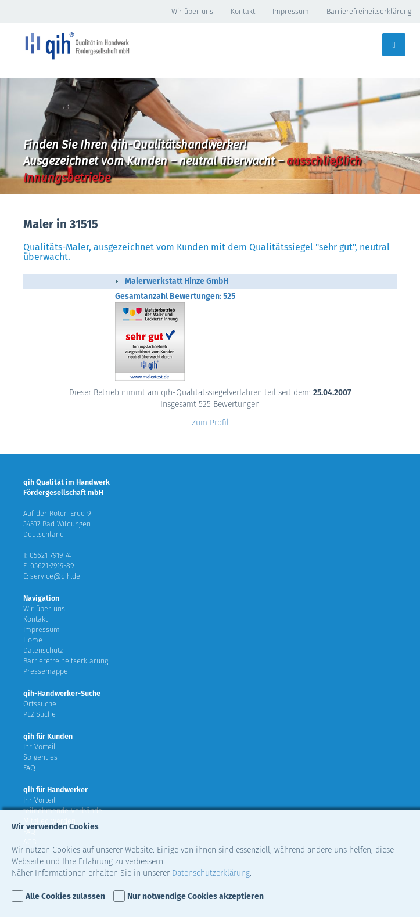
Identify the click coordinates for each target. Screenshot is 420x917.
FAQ (29, 767)
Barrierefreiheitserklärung (368, 11)
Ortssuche (39, 703)
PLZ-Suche (39, 714)
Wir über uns (192, 11)
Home (32, 640)
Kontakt (243, 11)
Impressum (290, 11)
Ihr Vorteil (39, 746)
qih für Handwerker (55, 789)
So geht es (40, 757)
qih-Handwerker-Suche (61, 693)
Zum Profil (210, 423)
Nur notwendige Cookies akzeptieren (195, 896)
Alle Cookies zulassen (65, 896)
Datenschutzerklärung (211, 873)
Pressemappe (45, 671)
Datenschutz (43, 650)
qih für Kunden (48, 736)
